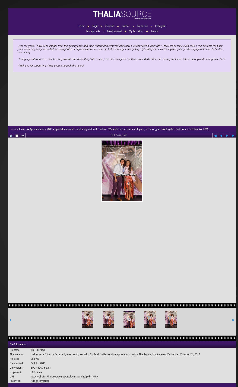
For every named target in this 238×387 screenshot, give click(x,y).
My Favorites (136, 31)
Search (154, 31)
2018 (49, 129)
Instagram (160, 26)
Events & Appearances (31, 129)
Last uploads (93, 31)
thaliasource (37, 354)
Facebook (142, 26)
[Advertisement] (122, 99)
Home (81, 26)
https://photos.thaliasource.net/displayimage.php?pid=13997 (64, 376)
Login (95, 26)
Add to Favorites (40, 381)
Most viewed (114, 31)
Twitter (126, 26)
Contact (109, 26)
